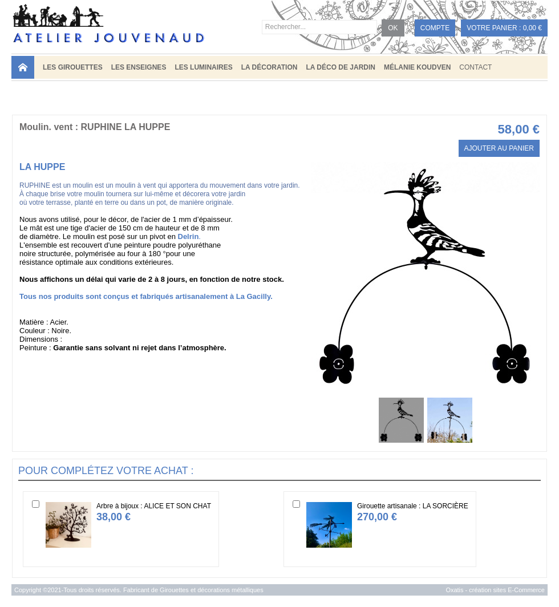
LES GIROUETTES (73, 67)
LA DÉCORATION (269, 67)
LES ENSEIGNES (139, 67)
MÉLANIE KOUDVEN (417, 67)
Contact (475, 67)
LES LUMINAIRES (203, 67)
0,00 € (532, 28)
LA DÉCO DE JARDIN (340, 67)
